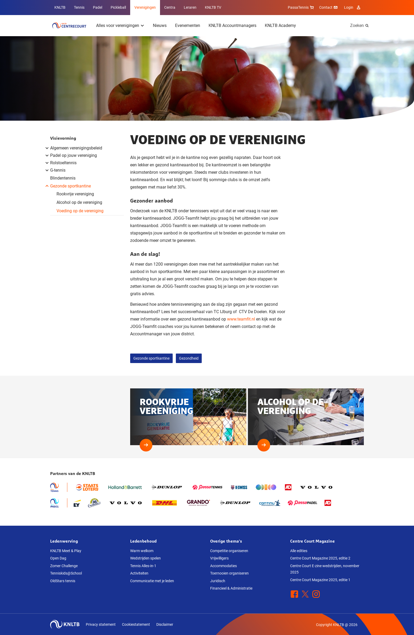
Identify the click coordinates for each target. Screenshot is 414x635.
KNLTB (59, 7)
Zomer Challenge (64, 566)
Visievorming (63, 138)
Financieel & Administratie (231, 588)
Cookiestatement (136, 624)
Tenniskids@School (66, 573)
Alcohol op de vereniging (79, 202)
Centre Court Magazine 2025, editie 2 (320, 558)
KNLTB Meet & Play (65, 551)
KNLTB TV (213, 7)
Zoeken (357, 25)
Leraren (190, 7)
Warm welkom (141, 551)
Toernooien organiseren (229, 573)
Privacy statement (101, 624)
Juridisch (217, 581)
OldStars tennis (62, 581)
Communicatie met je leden (152, 581)
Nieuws (160, 25)
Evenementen (187, 25)
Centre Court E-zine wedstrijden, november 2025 (324, 569)
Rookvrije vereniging (75, 193)
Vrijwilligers (219, 558)
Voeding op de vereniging (80, 210)
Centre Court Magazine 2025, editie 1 (320, 580)
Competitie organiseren (229, 551)
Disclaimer (164, 624)
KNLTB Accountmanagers (232, 25)
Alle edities (298, 551)
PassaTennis (301, 7)
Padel (97, 7)
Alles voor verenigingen (117, 25)
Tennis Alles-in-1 (143, 566)
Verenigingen (145, 7)
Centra (169, 7)
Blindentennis (63, 178)
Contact (329, 7)
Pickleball (118, 7)
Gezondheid (189, 358)
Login (353, 7)
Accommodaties (223, 566)
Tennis (79, 7)
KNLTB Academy (280, 25)
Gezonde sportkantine (151, 358)
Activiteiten (139, 573)
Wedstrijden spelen (145, 558)
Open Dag (58, 558)
